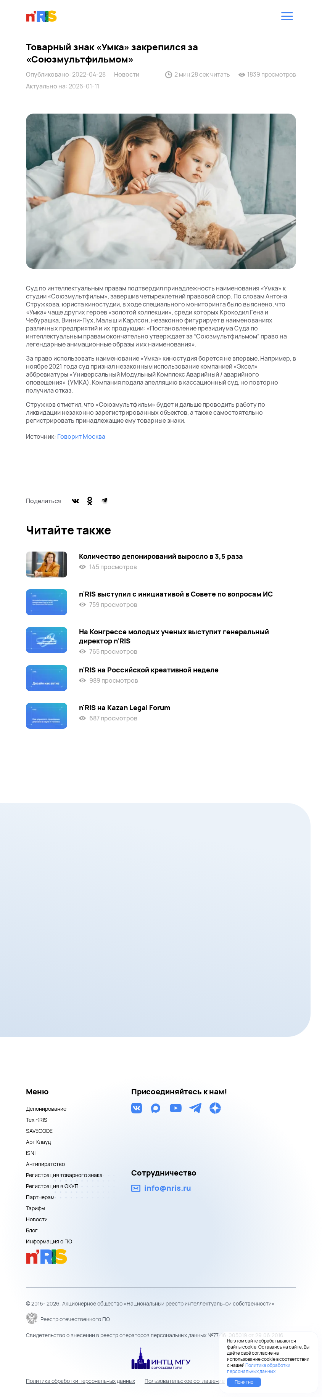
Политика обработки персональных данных (80, 1380)
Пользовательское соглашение (185, 1380)
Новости (126, 75)
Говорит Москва (81, 436)
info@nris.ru (167, 1188)
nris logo (41, 16)
